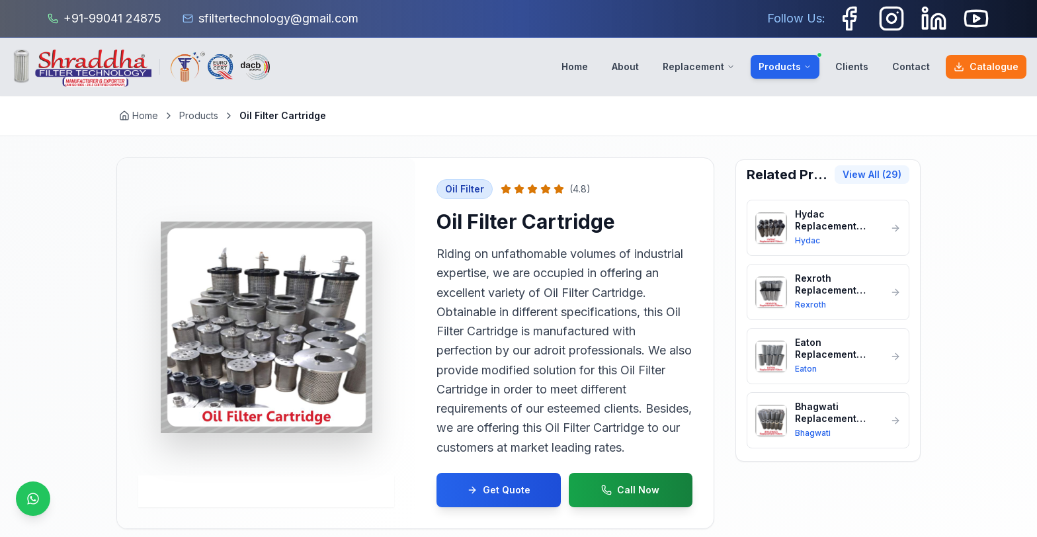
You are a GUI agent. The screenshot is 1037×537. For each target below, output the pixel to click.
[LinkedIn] (934, 18)
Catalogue (986, 66)
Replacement (699, 66)
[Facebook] (849, 18)
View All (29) (872, 174)
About (625, 66)
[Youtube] (976, 18)
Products (789, 63)
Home (574, 66)
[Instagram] (891, 18)
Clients (851, 66)
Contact (911, 66)
